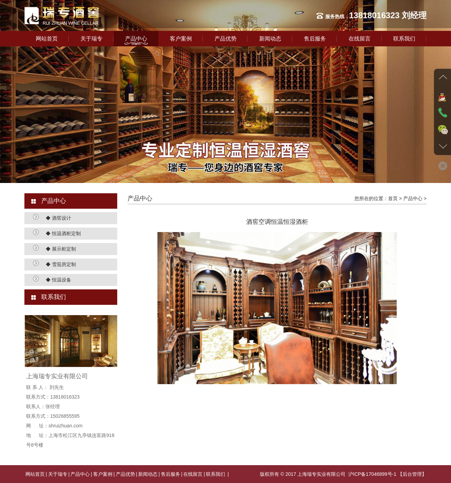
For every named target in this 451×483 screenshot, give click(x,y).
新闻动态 (270, 39)
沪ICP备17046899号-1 (372, 474)
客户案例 (181, 39)
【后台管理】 (412, 474)
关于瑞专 (91, 39)
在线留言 (360, 39)
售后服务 (315, 39)
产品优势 (225, 39)
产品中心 (136, 39)
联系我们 (404, 39)
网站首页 (47, 39)
